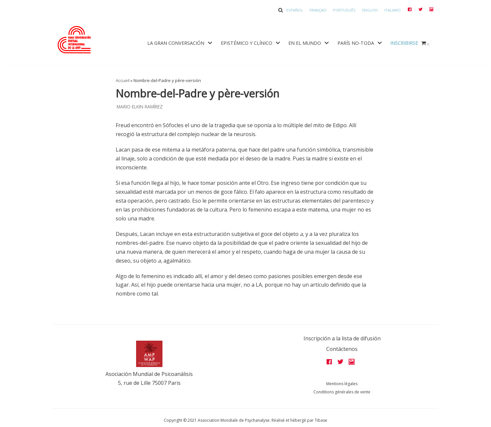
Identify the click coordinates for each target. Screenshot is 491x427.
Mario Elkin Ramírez (140, 106)
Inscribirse (404, 43)
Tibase (321, 420)
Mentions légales (342, 383)
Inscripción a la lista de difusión (342, 338)
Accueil (123, 80)
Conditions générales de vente (341, 392)
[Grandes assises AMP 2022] (74, 39)
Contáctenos (342, 349)
